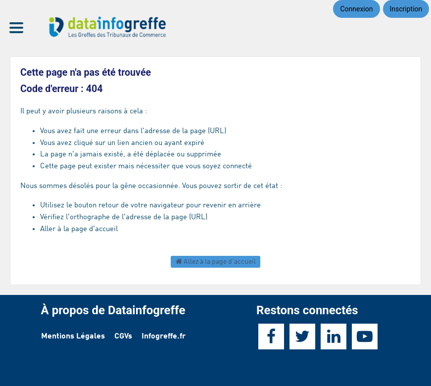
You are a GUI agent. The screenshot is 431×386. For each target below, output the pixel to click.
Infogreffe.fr (164, 336)
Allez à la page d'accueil (216, 261)
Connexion (356, 9)
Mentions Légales (73, 336)
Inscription (406, 9)
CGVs (123, 336)
